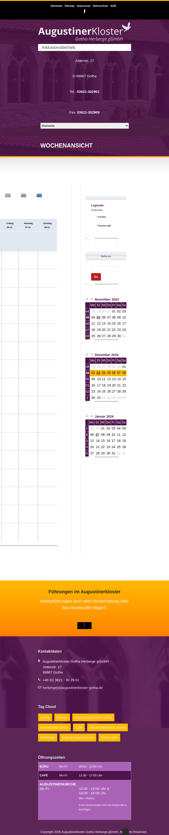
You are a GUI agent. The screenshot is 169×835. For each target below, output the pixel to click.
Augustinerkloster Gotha (93, 717)
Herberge (47, 737)
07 (97, 434)
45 (87, 317)
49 (87, 373)
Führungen (109, 737)
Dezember (102, 355)
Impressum (84, 5)
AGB (113, 5)
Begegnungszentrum (78, 737)
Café (79, 727)
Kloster (62, 717)
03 (98, 373)
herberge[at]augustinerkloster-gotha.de (73, 688)
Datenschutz (100, 5)
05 (98, 317)
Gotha (45, 717)
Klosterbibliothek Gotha (107, 727)
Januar (100, 416)
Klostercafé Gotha (54, 727)
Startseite (56, 5)
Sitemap (70, 5)
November (103, 299)
